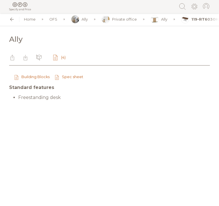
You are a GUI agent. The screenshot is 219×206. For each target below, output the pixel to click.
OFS (53, 19)
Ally (79, 19)
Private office (119, 19)
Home (30, 19)
